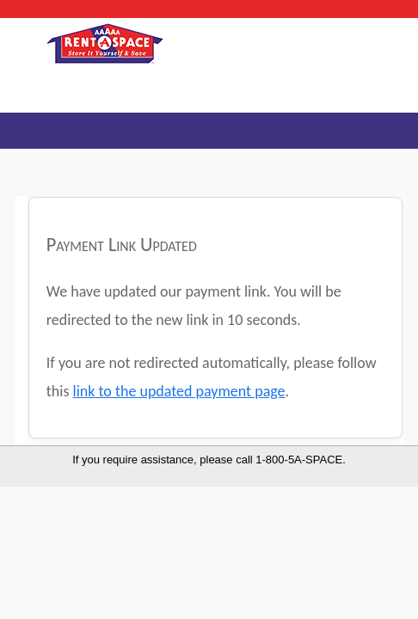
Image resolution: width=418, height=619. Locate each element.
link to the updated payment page (179, 391)
